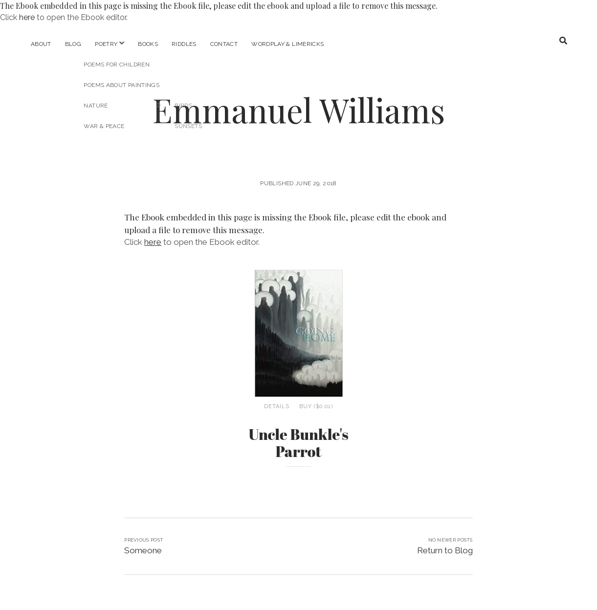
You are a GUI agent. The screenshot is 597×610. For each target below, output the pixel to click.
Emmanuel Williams (299, 109)
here (27, 17)
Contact (224, 44)
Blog (73, 44)
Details (276, 406)
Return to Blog (445, 550)
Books (148, 44)
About (41, 44)
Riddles (184, 44)
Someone (143, 550)
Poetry (106, 44)
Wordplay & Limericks (287, 44)
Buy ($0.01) (316, 406)
